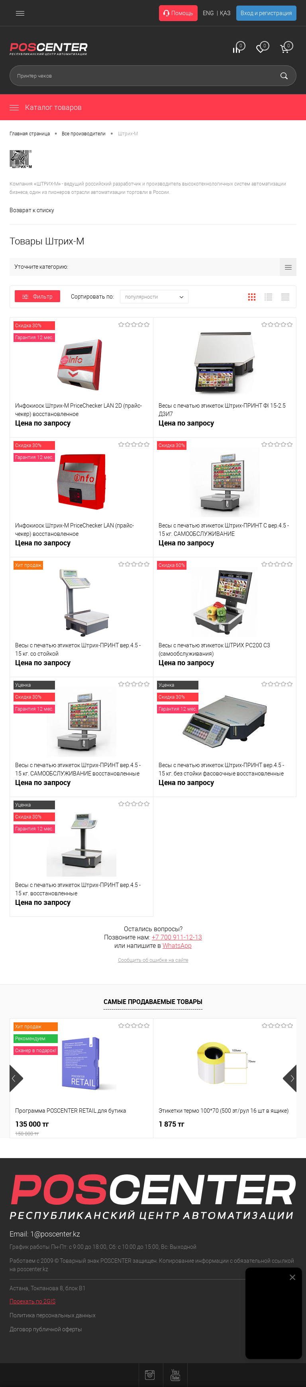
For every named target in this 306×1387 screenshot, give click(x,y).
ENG (208, 13)
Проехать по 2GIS (32, 1301)
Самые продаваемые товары (153, 1001)
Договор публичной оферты (46, 1329)
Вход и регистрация (266, 13)
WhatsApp (177, 945)
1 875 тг (171, 1124)
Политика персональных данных (53, 1315)
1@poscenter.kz (55, 1234)
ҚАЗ (225, 13)
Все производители (84, 134)
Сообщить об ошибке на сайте (153, 960)
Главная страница (30, 134)
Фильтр (37, 296)
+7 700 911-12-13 (177, 937)
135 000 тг (81, 1128)
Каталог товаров (46, 107)
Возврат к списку (32, 210)
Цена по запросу (43, 427)
